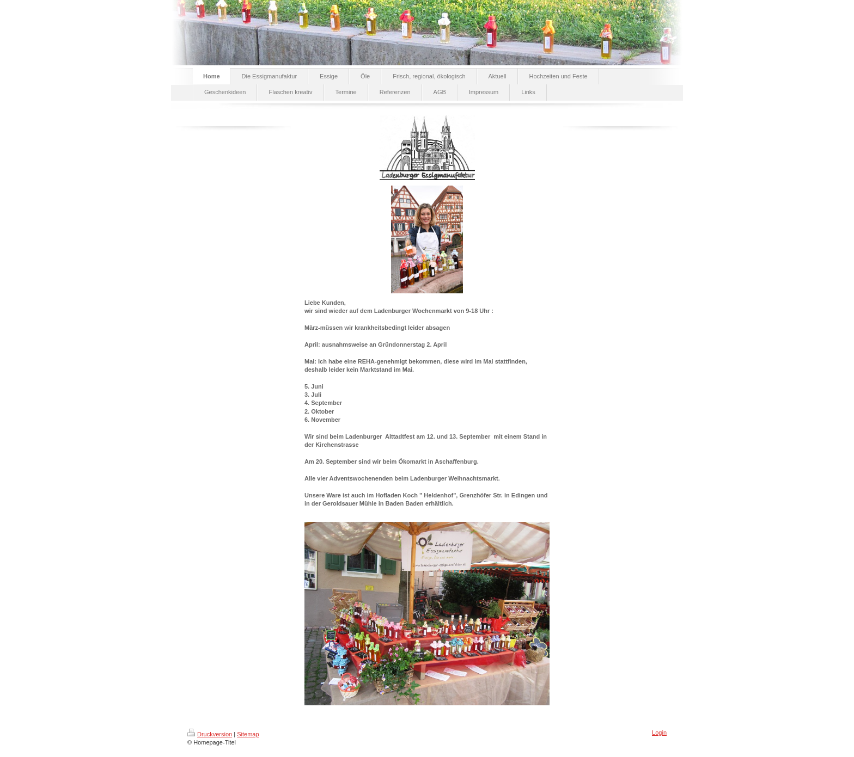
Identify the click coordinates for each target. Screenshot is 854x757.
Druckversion (209, 734)
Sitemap (248, 734)
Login (659, 732)
